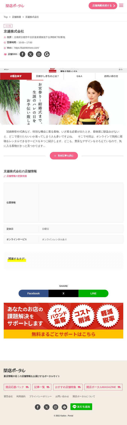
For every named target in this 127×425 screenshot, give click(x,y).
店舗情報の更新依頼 (15, 176)
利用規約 (20, 396)
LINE (93, 293)
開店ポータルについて (84, 396)
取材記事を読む (64, 155)
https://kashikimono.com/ (26, 48)
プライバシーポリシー (40, 396)
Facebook (33, 293)
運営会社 (8, 396)
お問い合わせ (62, 396)
